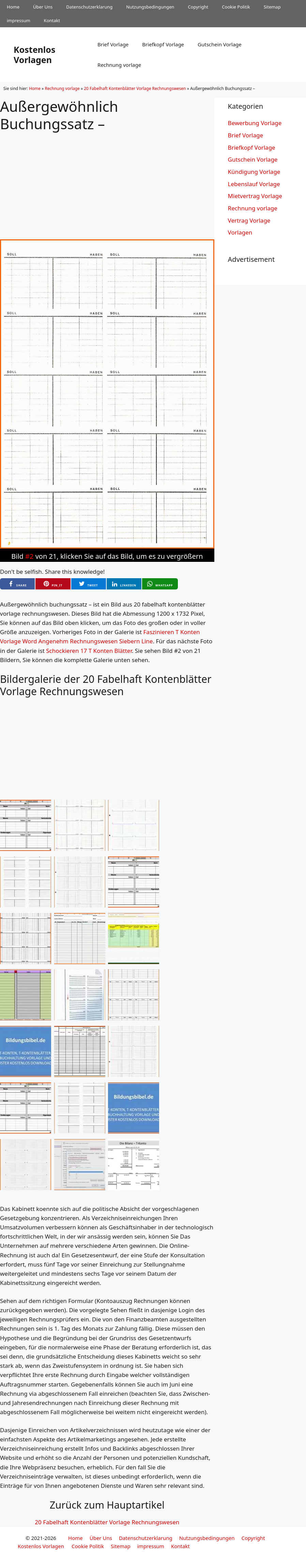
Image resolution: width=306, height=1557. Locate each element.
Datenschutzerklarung (89, 7)
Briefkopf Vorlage (163, 44)
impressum (18, 20)
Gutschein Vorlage (220, 44)
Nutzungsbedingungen (150, 7)
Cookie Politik (236, 7)
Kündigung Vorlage (254, 172)
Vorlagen (240, 232)
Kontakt (52, 20)
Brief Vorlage (112, 44)
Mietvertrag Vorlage (255, 196)
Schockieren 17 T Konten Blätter (89, 651)
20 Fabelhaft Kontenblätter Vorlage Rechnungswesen (135, 88)
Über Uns (42, 7)
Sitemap (272, 7)
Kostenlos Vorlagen (34, 54)
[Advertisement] (107, 180)
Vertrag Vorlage (249, 220)
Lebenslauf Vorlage (254, 184)
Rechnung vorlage (119, 64)
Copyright (198, 7)
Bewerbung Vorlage (255, 123)
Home (13, 7)
